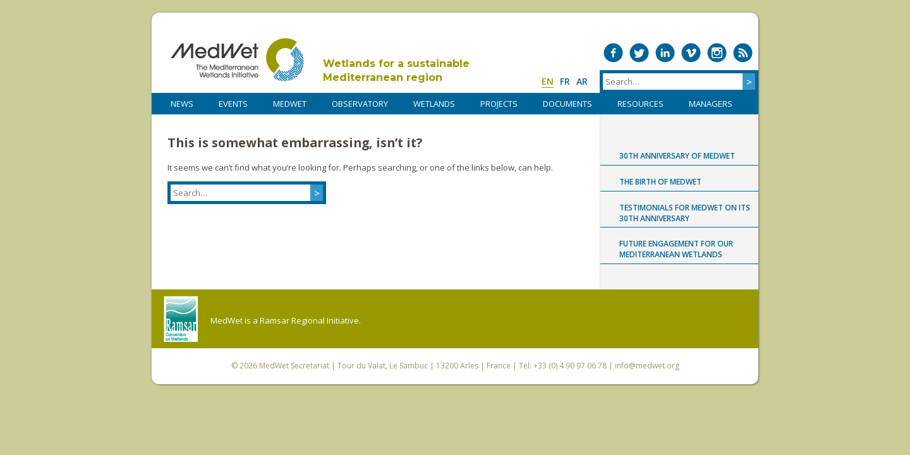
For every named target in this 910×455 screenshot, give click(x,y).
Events (233, 103)
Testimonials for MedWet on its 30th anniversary (684, 213)
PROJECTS (499, 103)
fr (565, 81)
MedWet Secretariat (294, 365)
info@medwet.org (647, 365)
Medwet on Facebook (613, 53)
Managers (710, 103)
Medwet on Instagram (717, 53)
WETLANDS (434, 103)
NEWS (182, 103)
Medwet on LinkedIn (665, 53)
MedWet (237, 60)
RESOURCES (640, 103)
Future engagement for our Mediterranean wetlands (676, 249)
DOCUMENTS (567, 103)
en (548, 81)
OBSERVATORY (360, 103)
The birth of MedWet (660, 181)
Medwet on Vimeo (691, 53)
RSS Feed (743, 53)
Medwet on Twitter (639, 53)
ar (582, 81)
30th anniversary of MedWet (677, 155)
